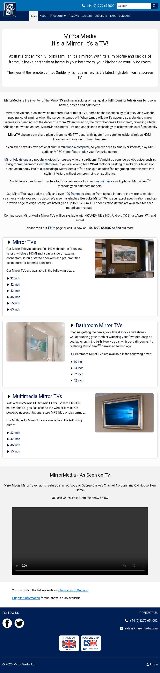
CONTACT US (149, 613)
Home (33, 15)
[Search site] (154, 6)
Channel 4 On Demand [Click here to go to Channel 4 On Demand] (73, 590)
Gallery (87, 15)
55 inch (13, 303)
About (44, 15)
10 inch (76, 362)
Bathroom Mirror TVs (96, 325)
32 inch (13, 278)
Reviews (74, 15)
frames (76, 194)
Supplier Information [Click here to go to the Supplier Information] (26, 598)
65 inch (13, 309)
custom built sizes (101, 181)
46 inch (13, 297)
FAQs (51, 228)
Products (58, 15)
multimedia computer (75, 147)
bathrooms (50, 164)
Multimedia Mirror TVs (34, 396)
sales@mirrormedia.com (141, 628)
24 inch (76, 368)
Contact (124, 15)
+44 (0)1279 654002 (99, 6)
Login (154, 664)
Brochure (101, 15)
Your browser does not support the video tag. (80, 541)
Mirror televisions (16, 159)
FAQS (113, 15)
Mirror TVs (21, 242)
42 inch (13, 284)
